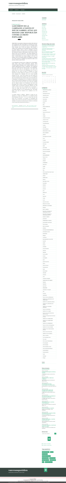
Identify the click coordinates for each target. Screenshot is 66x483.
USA (43, 291)
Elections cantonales (46, 149)
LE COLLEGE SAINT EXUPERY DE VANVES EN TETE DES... (48, 396)
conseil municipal (45, 458)
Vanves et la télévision (46, 309)
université (44, 285)
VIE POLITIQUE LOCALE (47, 346)
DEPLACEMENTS (46, 132)
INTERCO (44, 185)
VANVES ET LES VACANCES (47, 333)
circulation (45, 110)
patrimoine (45, 218)
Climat (44, 114)
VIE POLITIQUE (45, 344)
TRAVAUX (44, 284)
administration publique (47, 89)
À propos (23, 9)
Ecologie (44, 140)
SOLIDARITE (45, 257)
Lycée (44, 200)
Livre (44, 194)
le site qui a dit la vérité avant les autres (49, 59)
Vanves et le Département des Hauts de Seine (49, 316)
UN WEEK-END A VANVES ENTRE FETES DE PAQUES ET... (48, 414)
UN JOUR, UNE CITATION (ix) (47, 63)
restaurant (45, 237)
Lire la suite (44, 19)
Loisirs (44, 198)
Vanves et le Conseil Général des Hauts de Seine (48, 313)
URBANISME (45, 287)
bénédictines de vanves (46, 456)
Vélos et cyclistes (46, 335)
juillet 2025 (44, 38)
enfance (44, 153)
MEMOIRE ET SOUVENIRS (47, 205)
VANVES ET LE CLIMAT (47, 311)
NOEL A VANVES (46, 209)
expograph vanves (45, 460)
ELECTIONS (24, 105)
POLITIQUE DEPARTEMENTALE (48, 229)
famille (44, 166)
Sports (44, 263)
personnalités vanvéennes (47, 222)
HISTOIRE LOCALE (46, 181)
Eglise (44, 145)
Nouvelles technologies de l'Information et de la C (47, 212)
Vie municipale (45, 342)
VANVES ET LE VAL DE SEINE (48, 327)
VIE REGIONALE (45, 350)
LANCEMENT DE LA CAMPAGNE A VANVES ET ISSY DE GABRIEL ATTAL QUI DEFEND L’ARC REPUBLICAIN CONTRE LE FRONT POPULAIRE (24, 31)
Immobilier (45, 183)
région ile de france (45, 452)
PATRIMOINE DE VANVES (47, 220)
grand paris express (48, 462)
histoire (44, 179)
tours (44, 276)
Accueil (11, 9)
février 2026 (44, 28)
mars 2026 (43, 27)
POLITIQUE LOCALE (46, 231)
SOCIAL (44, 256)
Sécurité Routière (46, 248)
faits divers (45, 164)
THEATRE (44, 272)
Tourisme (44, 274)
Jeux (43, 190)
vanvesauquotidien (18, 3)
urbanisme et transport (47, 289)
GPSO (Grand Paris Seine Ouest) (48, 172)
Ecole (44, 138)
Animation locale (46, 95)
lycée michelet (44, 454)
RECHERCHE (45, 233)
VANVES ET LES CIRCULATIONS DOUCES (48, 329)
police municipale (46, 226)
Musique (44, 207)
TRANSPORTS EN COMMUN (47, 280)
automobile (45, 100)
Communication (45, 121)
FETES (44, 168)
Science (44, 244)
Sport (44, 259)
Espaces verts (45, 157)
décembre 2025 (44, 31)
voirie (44, 354)
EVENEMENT (45, 162)
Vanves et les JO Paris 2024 (47, 331)
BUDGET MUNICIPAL (46, 106)
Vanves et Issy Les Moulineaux (48, 297)
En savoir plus (48, 482)
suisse (44, 269)
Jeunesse (44, 188)
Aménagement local (46, 93)
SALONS (44, 241)
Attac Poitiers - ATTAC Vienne (50, 54)
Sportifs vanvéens (46, 261)
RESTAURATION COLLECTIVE (48, 239)
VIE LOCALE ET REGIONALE (47, 341)
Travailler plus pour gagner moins (48, 58)
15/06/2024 (13, 13)
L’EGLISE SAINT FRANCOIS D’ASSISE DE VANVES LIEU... (47, 390)
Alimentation (45, 91)
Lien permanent (15, 105)
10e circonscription (19, 106)
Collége (44, 115)
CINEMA (44, 108)
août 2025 (43, 36)
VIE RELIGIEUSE (45, 352)
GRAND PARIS (45, 173)
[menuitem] (11, 10)
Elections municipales (46, 151)
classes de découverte (46, 112)
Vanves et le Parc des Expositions (48, 325)
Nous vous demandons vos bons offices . (48, 51)
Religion (44, 235)
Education (44, 143)
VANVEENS (45, 295)
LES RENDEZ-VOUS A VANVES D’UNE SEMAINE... (48, 403)
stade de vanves (52, 458)
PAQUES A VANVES (46, 216)
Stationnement (45, 267)
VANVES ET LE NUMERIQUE (47, 323)
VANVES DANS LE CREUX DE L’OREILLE (48, 378)
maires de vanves (46, 201)
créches (44, 125)
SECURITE (44, 246)
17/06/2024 (23, 13)
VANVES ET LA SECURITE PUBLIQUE (47, 307)
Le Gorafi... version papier (46, 67)
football (51, 452)
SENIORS (44, 252)
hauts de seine (25, 106)
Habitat (44, 175)
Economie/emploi (46, 142)
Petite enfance (45, 224)
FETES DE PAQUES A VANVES (48, 408)
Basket (44, 102)
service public (45, 254)
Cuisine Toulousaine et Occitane (50, 66)
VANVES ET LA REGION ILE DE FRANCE (48, 304)
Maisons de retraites (46, 203)
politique (44, 228)
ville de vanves (31, 105)
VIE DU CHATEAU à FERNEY (48, 52)
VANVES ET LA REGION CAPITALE (48, 301)
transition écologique (46, 278)
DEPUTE (44, 134)
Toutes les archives (45, 39)
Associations (45, 99)
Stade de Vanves (45, 265)
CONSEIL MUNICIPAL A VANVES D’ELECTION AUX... (48, 420)
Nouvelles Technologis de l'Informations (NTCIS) (47, 214)
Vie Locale (44, 339)
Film (43, 170)
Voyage (44, 357)
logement (44, 196)
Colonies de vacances (46, 117)
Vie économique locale (47, 337)
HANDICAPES (45, 177)
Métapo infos (44, 57)
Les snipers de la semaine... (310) (47, 56)
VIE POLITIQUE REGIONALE (47, 348)
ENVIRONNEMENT (46, 155)
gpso (43, 462)
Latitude (48, 61)
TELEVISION (45, 271)
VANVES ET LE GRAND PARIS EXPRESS (48, 321)
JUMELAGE (45, 192)
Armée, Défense (45, 97)
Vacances (44, 293)
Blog (43, 104)
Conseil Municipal (46, 123)
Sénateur (44, 250)
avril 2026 (43, 25)
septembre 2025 (44, 35)
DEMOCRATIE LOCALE (46, 130)
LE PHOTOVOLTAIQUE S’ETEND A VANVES (49, 372)
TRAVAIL (44, 282)
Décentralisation (45, 129)
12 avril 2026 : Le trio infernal (47, 46)
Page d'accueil (18, 13)
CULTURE (44, 127)
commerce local (45, 119)
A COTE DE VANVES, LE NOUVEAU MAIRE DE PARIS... (49, 426)
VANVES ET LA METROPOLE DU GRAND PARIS (48, 299)
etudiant (44, 158)
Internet (44, 186)
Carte (43, 362)
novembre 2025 (44, 32)
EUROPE (44, 160)
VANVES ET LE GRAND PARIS (48, 318)
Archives (17, 9)
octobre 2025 (44, 34)
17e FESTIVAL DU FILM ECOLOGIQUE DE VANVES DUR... (48, 384)
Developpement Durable (47, 136)
